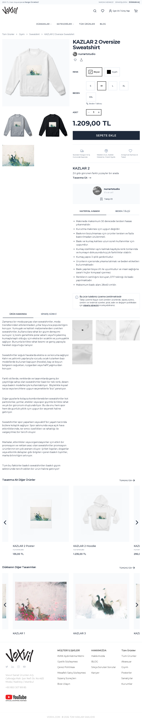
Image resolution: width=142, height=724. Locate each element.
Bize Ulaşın (63, 684)
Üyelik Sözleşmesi (67, 661)
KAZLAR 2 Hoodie (84, 546)
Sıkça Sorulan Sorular (103, 667)
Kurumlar (126, 684)
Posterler (126, 672)
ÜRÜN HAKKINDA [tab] (18, 314)
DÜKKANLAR (44, 24)
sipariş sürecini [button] (91, 305)
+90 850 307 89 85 (16, 687)
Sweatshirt (34, 34)
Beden (76, 93)
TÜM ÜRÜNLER (87, 24)
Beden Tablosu (94, 104)
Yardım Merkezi (106, 2)
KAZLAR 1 (19, 633)
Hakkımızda (98, 656)
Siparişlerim (121, 2)
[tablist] (106, 211)
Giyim (22, 34)
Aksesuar (126, 661)
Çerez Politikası (66, 667)
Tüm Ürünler (8, 34)
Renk (75, 72)
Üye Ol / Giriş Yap (119, 11)
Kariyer (95, 672)
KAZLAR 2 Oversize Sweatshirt (59, 34)
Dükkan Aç (134, 2)
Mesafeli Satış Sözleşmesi (71, 672)
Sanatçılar (127, 678)
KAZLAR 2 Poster (24, 546)
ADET (75, 112)
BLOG (103, 24)
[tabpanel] (106, 253)
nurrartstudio (112, 189)
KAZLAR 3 (79, 633)
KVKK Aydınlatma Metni (70, 656)
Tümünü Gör (127, 480)
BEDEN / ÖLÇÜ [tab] (122, 211)
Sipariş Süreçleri (66, 678)
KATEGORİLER (65, 24)
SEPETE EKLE (106, 135)
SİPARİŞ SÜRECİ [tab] (48, 314)
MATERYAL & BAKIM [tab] (90, 211)
